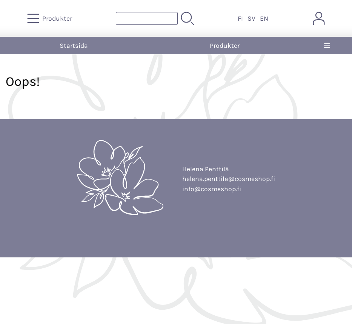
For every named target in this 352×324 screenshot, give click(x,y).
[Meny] (327, 45)
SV (251, 18)
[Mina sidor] (319, 18)
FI (240, 18)
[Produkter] (50, 18)
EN (264, 18)
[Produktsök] (147, 18)
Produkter (225, 45)
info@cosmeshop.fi (211, 189)
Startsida (74, 45)
